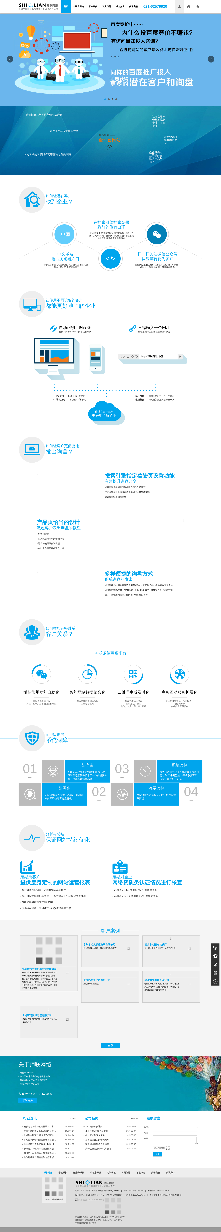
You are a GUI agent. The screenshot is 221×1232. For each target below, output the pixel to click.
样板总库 (48, 1172)
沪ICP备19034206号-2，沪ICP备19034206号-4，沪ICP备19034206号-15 (116, 1195)
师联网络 (85, 1223)
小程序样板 (95, 1172)
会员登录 (179, 10)
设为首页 (188, 10)
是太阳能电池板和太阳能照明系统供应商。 (100, 948)
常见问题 (106, 6)
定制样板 (111, 1172)
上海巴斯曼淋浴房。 (91, 984)
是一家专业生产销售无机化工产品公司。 (161, 948)
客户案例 (93, 6)
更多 (110, 1045)
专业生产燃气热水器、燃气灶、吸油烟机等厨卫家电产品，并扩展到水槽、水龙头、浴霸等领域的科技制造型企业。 (161, 987)
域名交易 (120, 6)
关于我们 (133, 6)
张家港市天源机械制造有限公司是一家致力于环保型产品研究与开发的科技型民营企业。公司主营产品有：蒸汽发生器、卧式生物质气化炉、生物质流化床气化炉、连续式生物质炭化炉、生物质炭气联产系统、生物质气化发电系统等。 (39, 980)
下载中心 (140, 1172)
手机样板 (62, 1172)
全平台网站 (78, 6)
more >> (73, 1118)
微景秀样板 (78, 1172)
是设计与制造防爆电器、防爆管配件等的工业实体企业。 (39, 1020)
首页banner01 (110, 60)
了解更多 (27, 1100)
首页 (66, 6)
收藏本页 (197, 10)
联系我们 (170, 1172)
